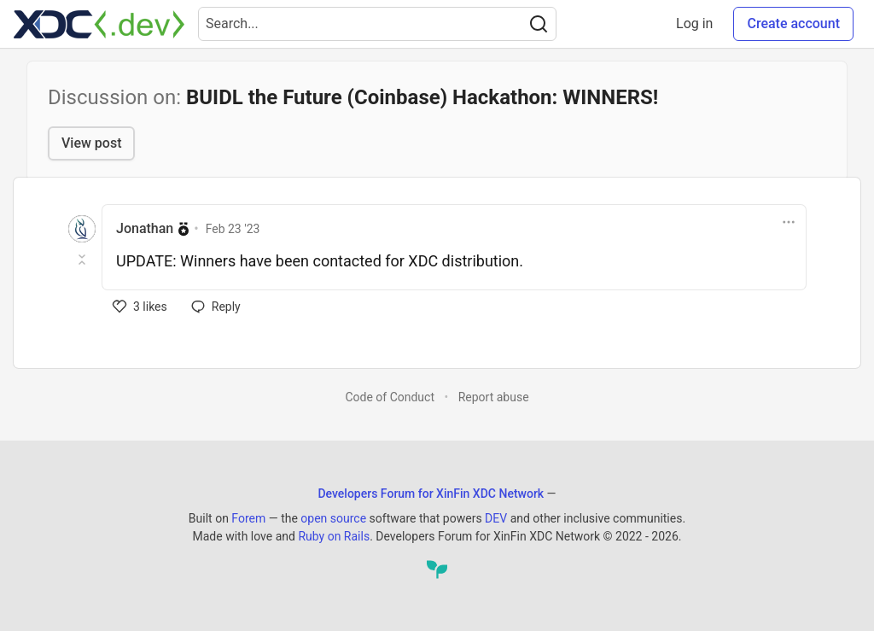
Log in (694, 23)
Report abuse (493, 397)
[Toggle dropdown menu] (788, 222)
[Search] (538, 24)
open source (333, 518)
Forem (248, 518)
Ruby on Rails (334, 536)
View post (91, 143)
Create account (793, 23)
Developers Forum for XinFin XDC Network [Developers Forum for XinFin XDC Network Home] (431, 493)
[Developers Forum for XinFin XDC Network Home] (99, 24)
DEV (496, 518)
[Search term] (377, 24)
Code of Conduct (389, 397)
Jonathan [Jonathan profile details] (144, 228)
